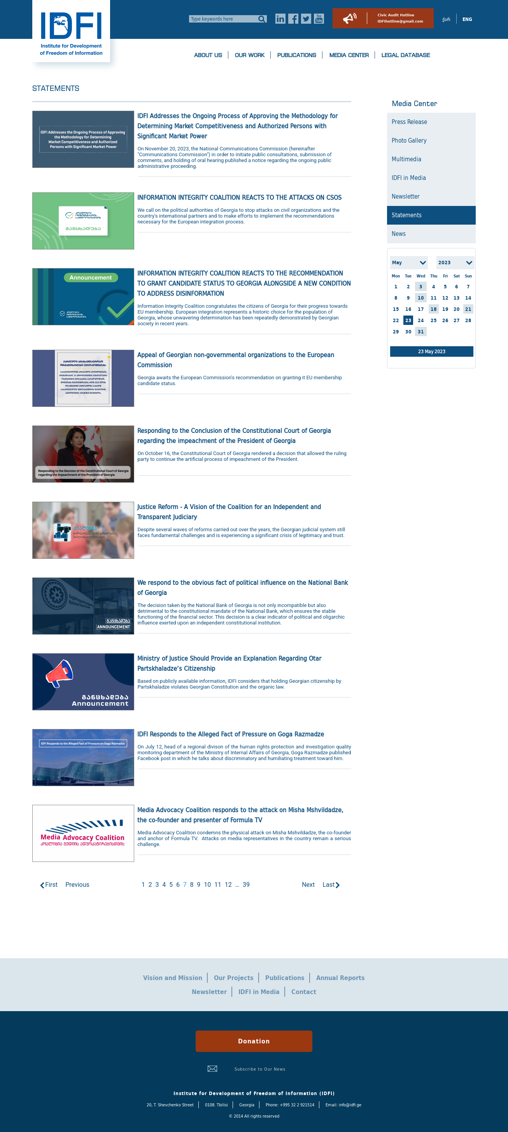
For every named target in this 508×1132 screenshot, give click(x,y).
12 (228, 884)
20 (457, 309)
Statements (407, 215)
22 (396, 320)
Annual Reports (340, 978)
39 (246, 884)
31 (421, 331)
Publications (296, 55)
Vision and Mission (172, 978)
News (399, 234)
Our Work (250, 55)
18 (434, 309)
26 (445, 320)
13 (457, 298)
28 (468, 320)
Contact (303, 992)
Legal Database (406, 55)
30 (408, 331)
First (51, 884)
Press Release (409, 122)
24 (421, 320)
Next (308, 884)
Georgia (246, 1104)
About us (208, 55)
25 (434, 320)
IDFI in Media (409, 178)
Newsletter (406, 196)
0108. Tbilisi (216, 1104)
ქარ (446, 19)
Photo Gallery (409, 140)
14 (468, 298)
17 (421, 309)
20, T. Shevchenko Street (170, 1104)
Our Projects (234, 978)
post (166, 758)
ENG (467, 19)
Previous (77, 884)
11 (217, 884)
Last (328, 884)
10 (207, 884)
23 (408, 320)
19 (445, 309)
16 (408, 309)
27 (457, 320)
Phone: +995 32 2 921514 (290, 1104)
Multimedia (406, 159)
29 (396, 331)
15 (396, 309)
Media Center (349, 55)
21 (468, 309)
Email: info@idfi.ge (343, 1104)
